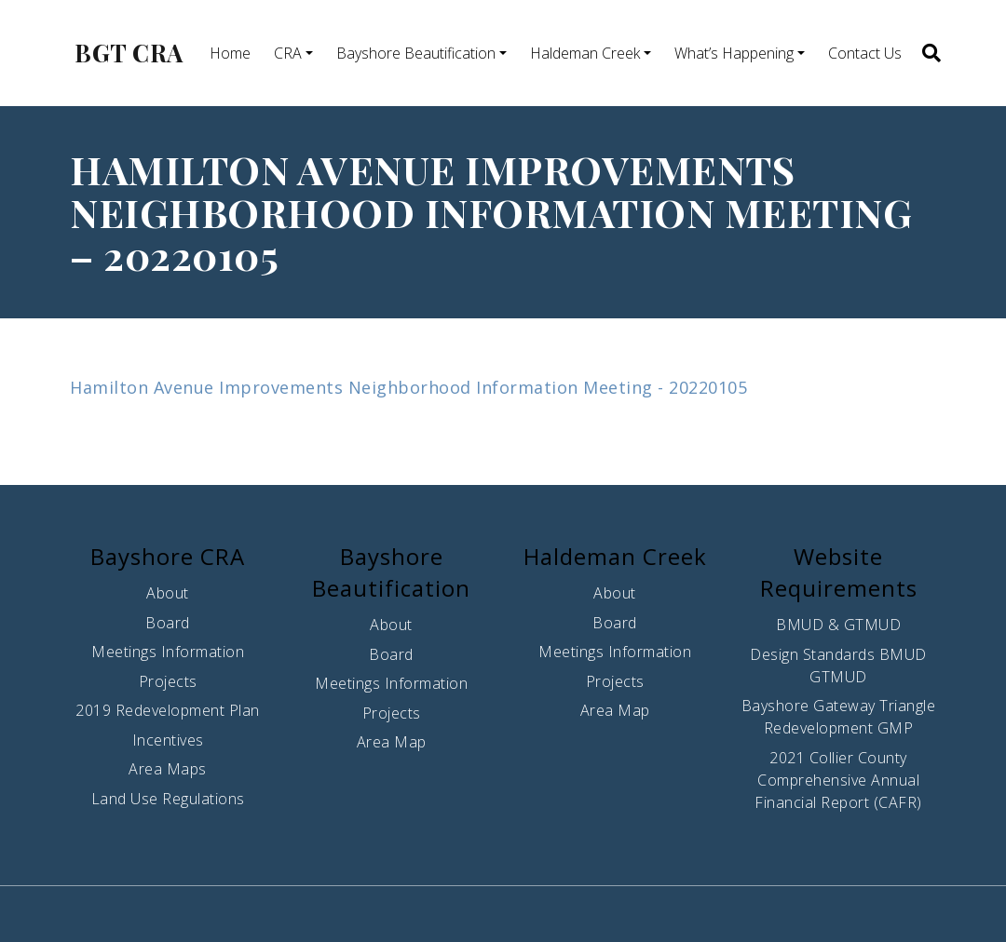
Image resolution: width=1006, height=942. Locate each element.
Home (230, 53)
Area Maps (168, 769)
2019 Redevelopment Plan (167, 710)
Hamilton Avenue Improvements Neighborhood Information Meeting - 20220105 (408, 387)
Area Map (392, 742)
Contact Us (865, 53)
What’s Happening (734, 53)
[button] (930, 53)
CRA (288, 53)
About (167, 593)
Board (167, 622)
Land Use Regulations (168, 798)
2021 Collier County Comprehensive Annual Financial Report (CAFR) (838, 780)
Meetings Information (167, 651)
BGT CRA (129, 53)
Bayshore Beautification (416, 53)
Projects (168, 681)
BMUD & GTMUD (838, 624)
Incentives (168, 740)
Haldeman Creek (585, 53)
